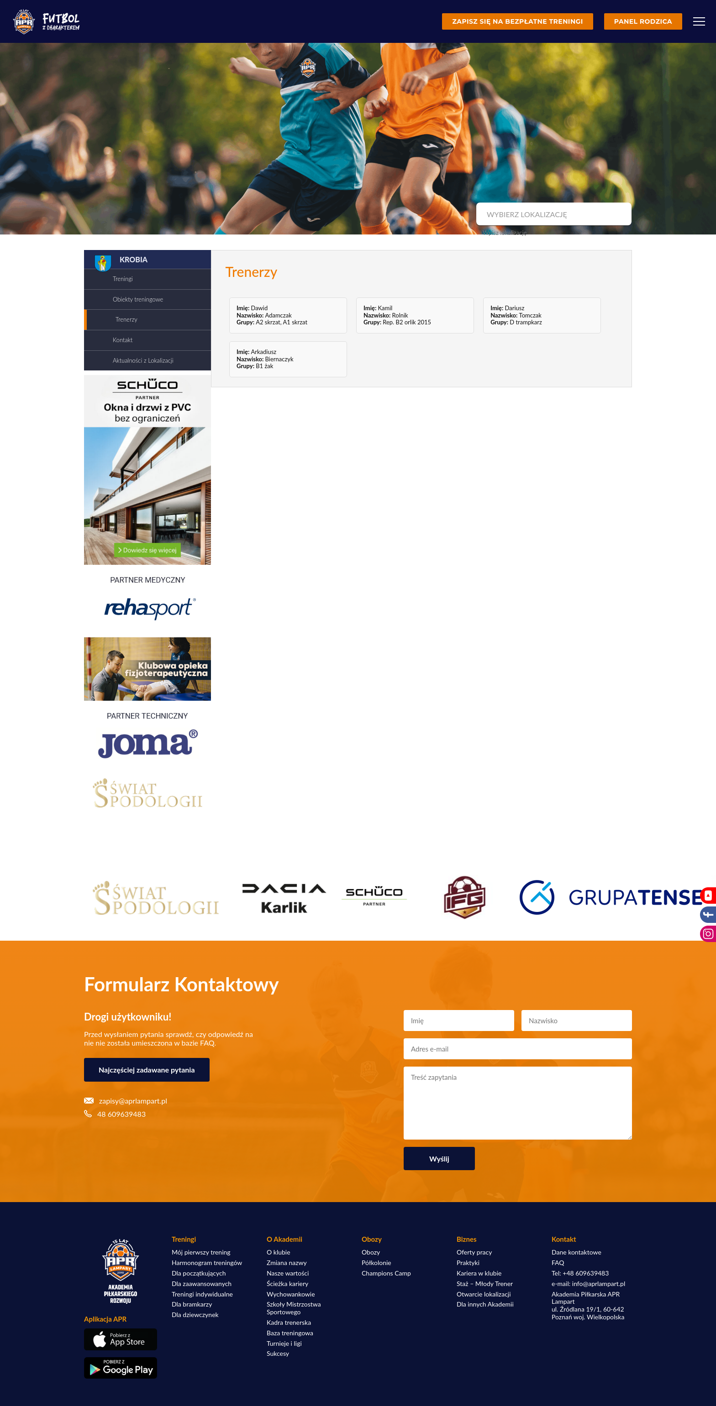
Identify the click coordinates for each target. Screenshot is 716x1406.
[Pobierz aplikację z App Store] (120, 1339)
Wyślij (439, 1158)
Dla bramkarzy (192, 1304)
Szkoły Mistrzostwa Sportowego (294, 1308)
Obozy (371, 1252)
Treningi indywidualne (202, 1294)
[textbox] (552, 214)
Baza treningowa (290, 1333)
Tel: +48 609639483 (580, 1273)
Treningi (123, 278)
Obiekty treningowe (138, 299)
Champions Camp (386, 1273)
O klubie (278, 1252)
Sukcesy (278, 1353)
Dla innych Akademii (485, 1304)
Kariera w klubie (479, 1273)
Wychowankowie (291, 1294)
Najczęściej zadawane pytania (147, 1069)
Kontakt (122, 340)
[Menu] (699, 21)
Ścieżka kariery (287, 1283)
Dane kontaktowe (576, 1252)
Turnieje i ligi (284, 1343)
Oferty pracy (474, 1252)
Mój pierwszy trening (201, 1252)
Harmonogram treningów (207, 1262)
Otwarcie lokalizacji (484, 1294)
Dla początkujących (199, 1273)
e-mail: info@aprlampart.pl (588, 1283)
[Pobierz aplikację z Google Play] (120, 1368)
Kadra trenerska (289, 1322)
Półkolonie (376, 1262)
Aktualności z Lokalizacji (143, 360)
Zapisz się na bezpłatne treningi (517, 21)
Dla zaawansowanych (202, 1283)
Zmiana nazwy (287, 1262)
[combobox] (552, 214)
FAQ (558, 1262)
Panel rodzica (643, 21)
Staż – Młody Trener (485, 1283)
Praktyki (468, 1262)
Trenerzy (126, 319)
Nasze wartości (288, 1273)
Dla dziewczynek (195, 1314)
